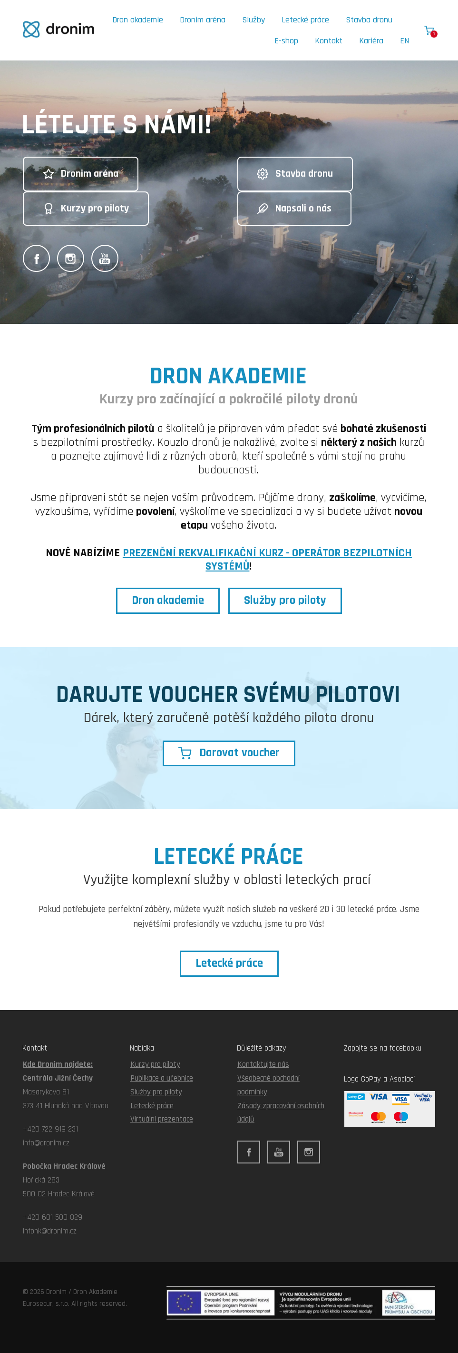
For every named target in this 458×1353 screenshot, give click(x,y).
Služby (253, 19)
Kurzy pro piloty (155, 1064)
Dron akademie (137, 19)
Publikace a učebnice (161, 1078)
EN (404, 40)
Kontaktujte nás (263, 1064)
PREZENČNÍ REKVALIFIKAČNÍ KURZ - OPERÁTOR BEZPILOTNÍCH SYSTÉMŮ (267, 560)
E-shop (286, 40)
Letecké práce (305, 19)
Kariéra (371, 40)
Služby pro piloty (156, 1092)
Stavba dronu (369, 19)
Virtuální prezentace (161, 1119)
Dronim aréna (202, 19)
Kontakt (328, 40)
